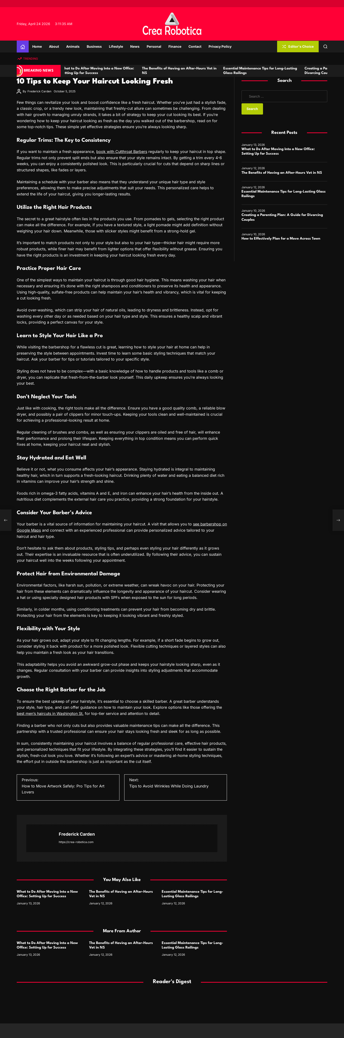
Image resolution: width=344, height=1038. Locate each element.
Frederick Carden (39, 91)
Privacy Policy (220, 46)
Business (94, 46)
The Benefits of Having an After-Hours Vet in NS (282, 173)
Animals (73, 46)
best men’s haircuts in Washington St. (50, 713)
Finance (174, 46)
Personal (154, 46)
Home (37, 46)
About (54, 46)
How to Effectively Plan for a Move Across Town (281, 239)
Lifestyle (116, 46)
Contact (194, 46)
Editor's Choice (298, 46)
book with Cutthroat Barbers (121, 151)
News (135, 46)
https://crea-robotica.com (76, 842)
